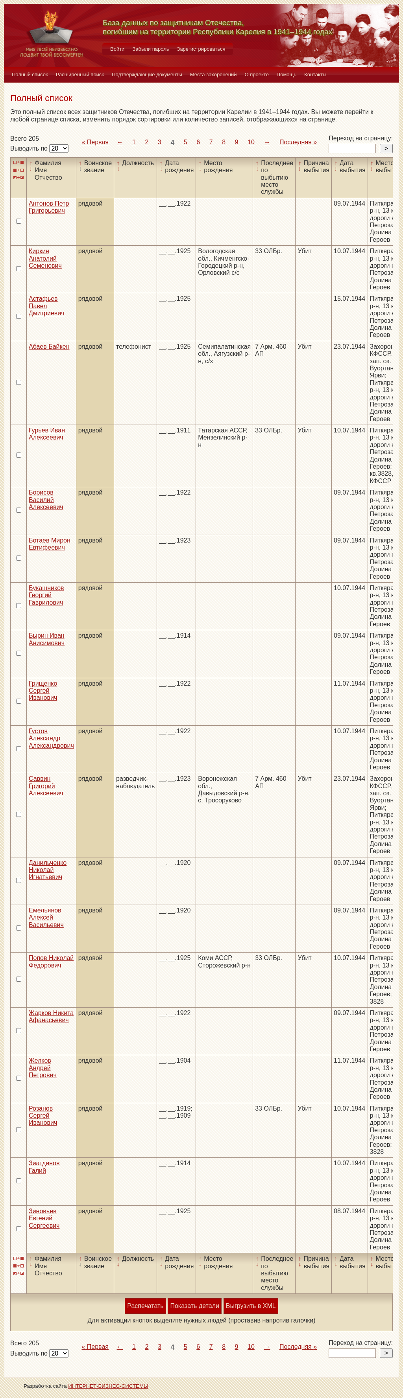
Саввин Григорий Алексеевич (46, 785)
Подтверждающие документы (147, 74)
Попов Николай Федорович (51, 961)
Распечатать (145, 1305)
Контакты (315, 74)
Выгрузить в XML (251, 1305)
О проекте (257, 74)
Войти (117, 49)
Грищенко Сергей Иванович (43, 690)
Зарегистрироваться (201, 49)
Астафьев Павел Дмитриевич (47, 305)
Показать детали (194, 1305)
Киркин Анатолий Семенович (45, 258)
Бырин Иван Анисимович (47, 639)
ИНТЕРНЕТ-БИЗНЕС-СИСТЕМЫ (108, 1386)
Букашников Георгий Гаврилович (46, 595)
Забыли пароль (150, 49)
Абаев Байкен (49, 346)
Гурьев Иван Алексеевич (47, 434)
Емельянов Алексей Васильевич (46, 917)
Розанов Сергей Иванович (43, 1115)
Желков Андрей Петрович (43, 1067)
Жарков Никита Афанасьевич (51, 1016)
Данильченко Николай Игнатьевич (48, 870)
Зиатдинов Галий (44, 1167)
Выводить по (29, 148)
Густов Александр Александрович (51, 738)
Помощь (286, 74)
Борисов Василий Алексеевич (46, 499)
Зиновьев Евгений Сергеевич (44, 1218)
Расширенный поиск (80, 74)
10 (251, 142)
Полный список (30, 74)
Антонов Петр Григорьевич (49, 207)
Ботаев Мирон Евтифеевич (49, 544)
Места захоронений (213, 74)
